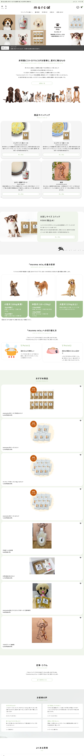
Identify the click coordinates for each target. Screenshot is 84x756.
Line (63, 747)
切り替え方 (44, 12)
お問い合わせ (59, 12)
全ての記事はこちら (42, 642)
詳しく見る (11, 159)
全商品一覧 (42, 83)
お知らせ (52, 12)
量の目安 (37, 12)
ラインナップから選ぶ (26, 12)
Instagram (21, 747)
